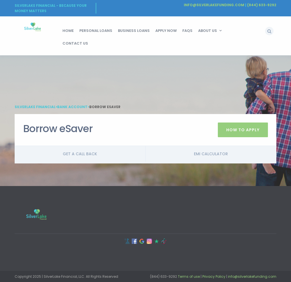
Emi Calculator (211, 154)
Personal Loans (95, 30)
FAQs (187, 30)
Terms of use (189, 276)
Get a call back (80, 154)
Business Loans (134, 30)
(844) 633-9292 (261, 5)
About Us (207, 30)
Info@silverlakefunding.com (214, 5)
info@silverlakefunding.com (252, 276)
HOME (68, 30)
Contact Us (75, 43)
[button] (269, 31)
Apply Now (166, 30)
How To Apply (242, 130)
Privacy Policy (213, 276)
